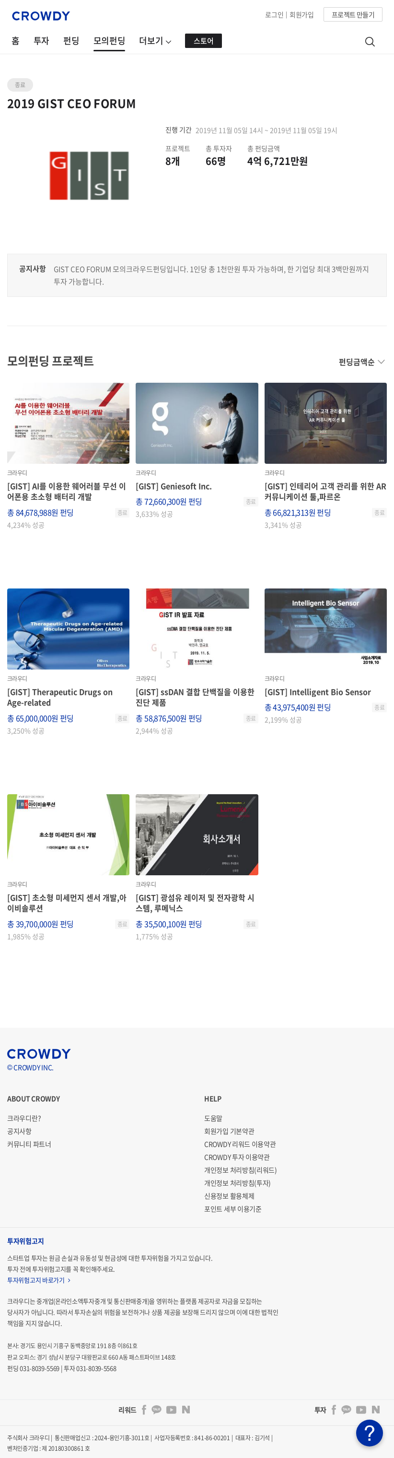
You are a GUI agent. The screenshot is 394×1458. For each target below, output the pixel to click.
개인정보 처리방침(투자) (237, 1183)
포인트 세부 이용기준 (233, 1208)
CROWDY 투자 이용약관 (237, 1157)
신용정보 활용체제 (229, 1195)
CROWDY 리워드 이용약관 (240, 1144)
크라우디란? (24, 1118)
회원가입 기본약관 (229, 1131)
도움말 (213, 1118)
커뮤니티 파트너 (29, 1144)
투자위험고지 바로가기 (38, 1279)
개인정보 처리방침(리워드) (240, 1170)
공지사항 (19, 1131)
